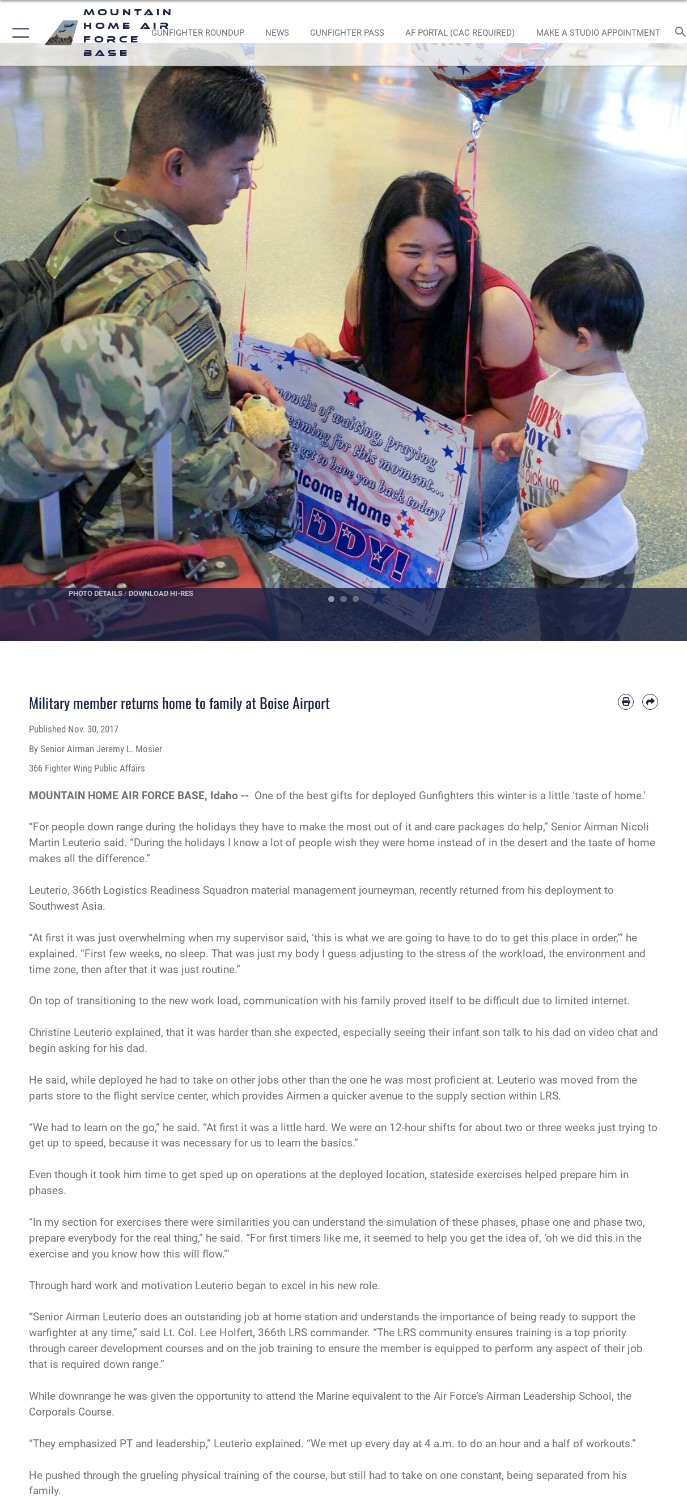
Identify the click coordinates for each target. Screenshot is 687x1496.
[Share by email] (650, 702)
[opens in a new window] (460, 33)
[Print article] (626, 702)
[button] (18, 33)
